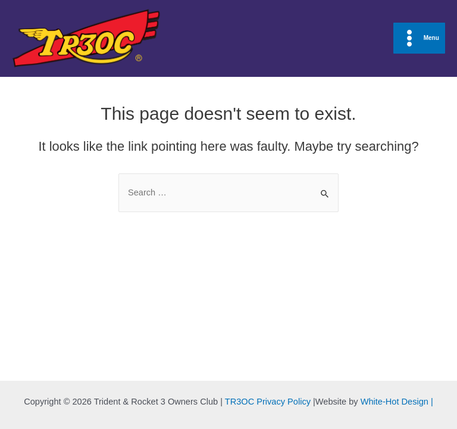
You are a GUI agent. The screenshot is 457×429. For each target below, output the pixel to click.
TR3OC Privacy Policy (268, 401)
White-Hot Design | (397, 401)
